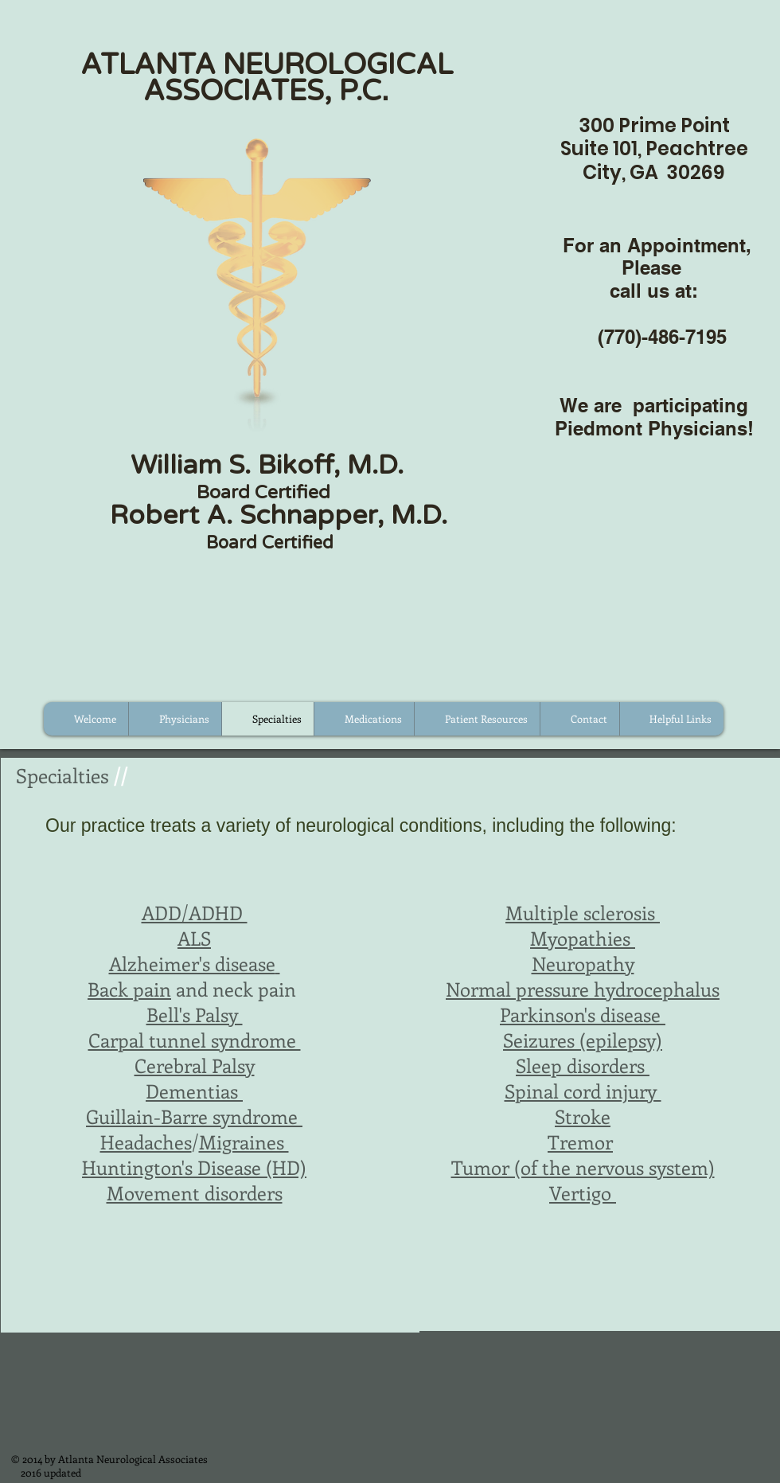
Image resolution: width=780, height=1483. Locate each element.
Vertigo (582, 1192)
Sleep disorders (582, 1065)
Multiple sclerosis (580, 912)
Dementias (192, 1090)
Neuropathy (583, 963)
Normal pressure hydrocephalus (583, 988)
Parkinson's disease (582, 1014)
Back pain (129, 988)
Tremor (580, 1141)
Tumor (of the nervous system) (583, 1167)
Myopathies (582, 937)
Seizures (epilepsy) (582, 1039)
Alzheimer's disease (192, 963)
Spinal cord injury (583, 1090)
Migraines (244, 1141)
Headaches (146, 1141)
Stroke (582, 1116)
